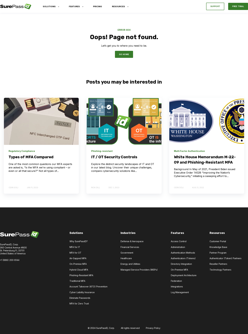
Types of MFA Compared (31, 157)
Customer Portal (218, 241)
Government (127, 252)
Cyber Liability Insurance (82, 292)
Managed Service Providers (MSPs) (139, 269)
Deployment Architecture (183, 275)
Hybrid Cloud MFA (78, 269)
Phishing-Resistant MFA (81, 275)
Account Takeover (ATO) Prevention (88, 286)
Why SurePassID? (78, 241)
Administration (178, 247)
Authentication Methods (183, 252)
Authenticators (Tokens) (183, 258)
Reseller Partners (218, 264)
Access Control (178, 241)
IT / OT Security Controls (114, 157)
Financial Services (130, 247)
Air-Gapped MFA (77, 258)
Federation (176, 281)
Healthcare (126, 258)
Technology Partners (220, 269)
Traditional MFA (77, 281)
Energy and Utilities (130, 264)
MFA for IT (74, 247)
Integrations (177, 286)
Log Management (180, 292)
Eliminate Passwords (79, 298)
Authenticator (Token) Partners (225, 258)
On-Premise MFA (78, 264)
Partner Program (218, 252)
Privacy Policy (153, 328)
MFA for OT (75, 252)
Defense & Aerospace (132, 241)
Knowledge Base (218, 247)
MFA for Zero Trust (79, 303)
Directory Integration (181, 264)
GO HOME (124, 54)
